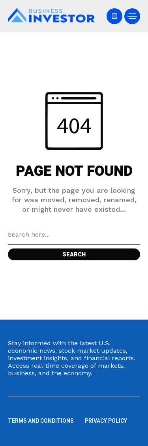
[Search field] (74, 235)
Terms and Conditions (41, 421)
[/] (114, 16)
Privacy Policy (106, 421)
